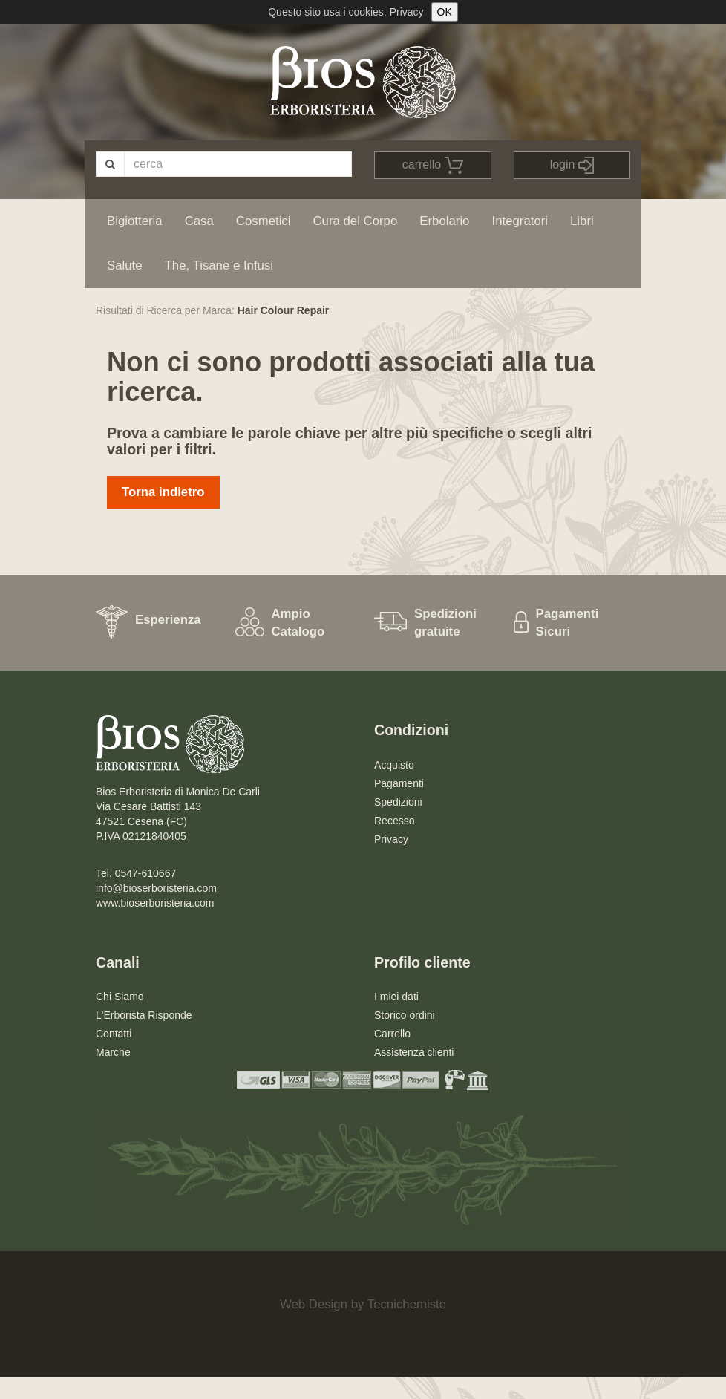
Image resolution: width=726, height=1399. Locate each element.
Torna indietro (163, 492)
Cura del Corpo (355, 221)
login (572, 165)
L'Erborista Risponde (144, 1015)
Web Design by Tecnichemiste (363, 1304)
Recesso (394, 820)
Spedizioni (398, 802)
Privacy (407, 12)
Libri (582, 221)
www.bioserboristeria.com (155, 903)
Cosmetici (263, 221)
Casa (199, 221)
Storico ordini (404, 1015)
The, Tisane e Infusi (219, 265)
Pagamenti (399, 783)
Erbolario (444, 221)
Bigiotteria (135, 221)
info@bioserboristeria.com (156, 888)
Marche (113, 1052)
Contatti (113, 1034)
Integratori (519, 221)
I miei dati (396, 996)
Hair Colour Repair (284, 310)
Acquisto (394, 765)
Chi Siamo (120, 996)
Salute (125, 265)
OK (444, 12)
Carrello (392, 1034)
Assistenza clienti (414, 1052)
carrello (432, 165)
